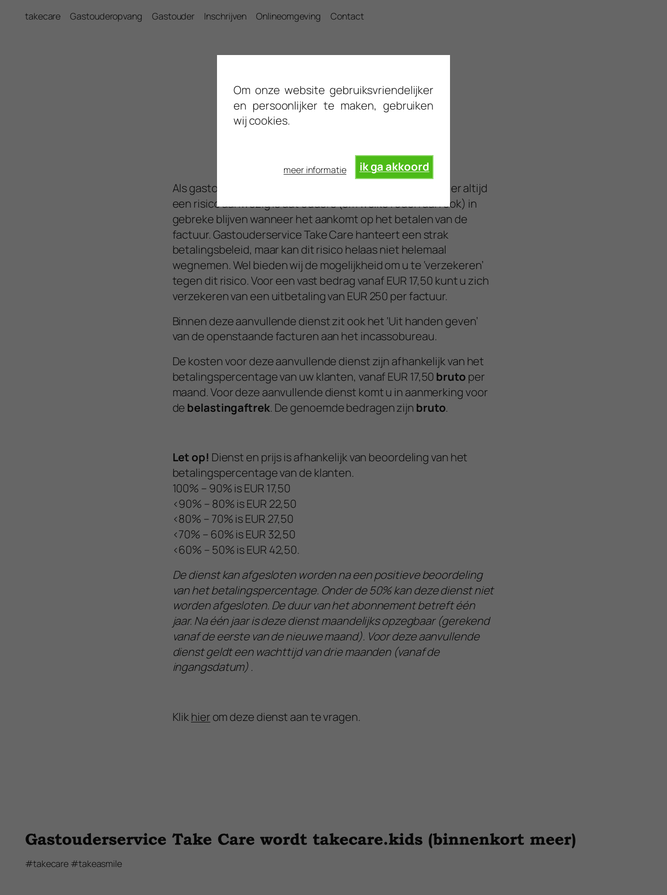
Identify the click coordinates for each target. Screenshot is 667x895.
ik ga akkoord (395, 166)
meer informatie (315, 170)
